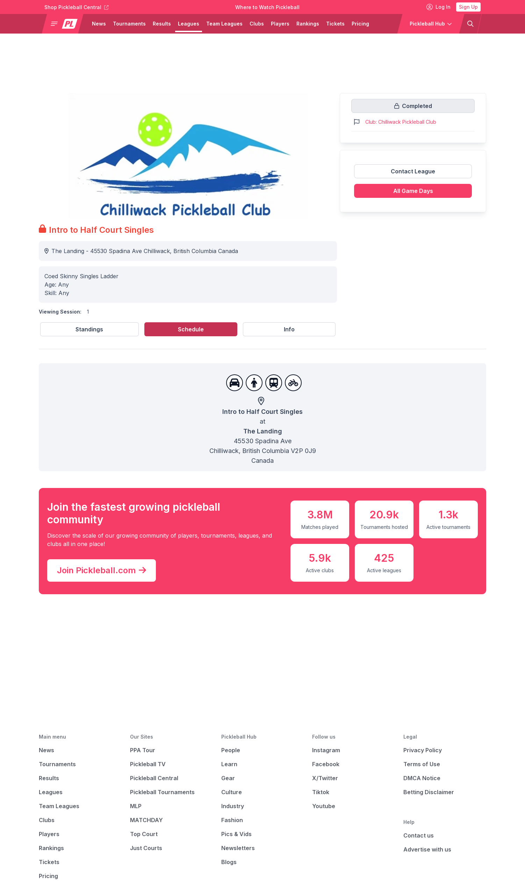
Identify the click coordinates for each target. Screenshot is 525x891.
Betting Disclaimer (428, 792)
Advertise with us (427, 849)
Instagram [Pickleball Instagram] (326, 750)
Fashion (232, 820)
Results (49, 778)
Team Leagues (59, 806)
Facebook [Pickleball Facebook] (325, 764)
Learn (229, 764)
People (230, 750)
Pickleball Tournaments (162, 792)
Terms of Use (421, 764)
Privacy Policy (422, 750)
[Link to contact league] (413, 174)
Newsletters (238, 848)
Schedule (191, 329)
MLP (136, 806)
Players (49, 834)
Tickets (49, 861)
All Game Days (413, 190)
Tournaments (57, 764)
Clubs (47, 820)
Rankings (51, 848)
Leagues (51, 792)
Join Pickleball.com (101, 570)
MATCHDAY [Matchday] (146, 820)
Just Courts (146, 848)
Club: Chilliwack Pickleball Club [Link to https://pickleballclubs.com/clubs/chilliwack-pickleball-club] (400, 122)
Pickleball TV (148, 764)
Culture (231, 792)
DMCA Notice (421, 778)
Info (289, 329)
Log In (438, 7)
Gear (228, 778)
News (46, 750)
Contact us (418, 835)
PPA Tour (142, 750)
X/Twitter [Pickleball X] (325, 778)
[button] (65, 24)
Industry (232, 806)
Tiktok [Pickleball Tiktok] (320, 792)
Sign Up (468, 7)
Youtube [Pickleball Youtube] (323, 806)
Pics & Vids (236, 834)
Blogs (229, 861)
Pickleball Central (154, 778)
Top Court (144, 834)
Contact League (413, 171)
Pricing (48, 875)
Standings (89, 329)
